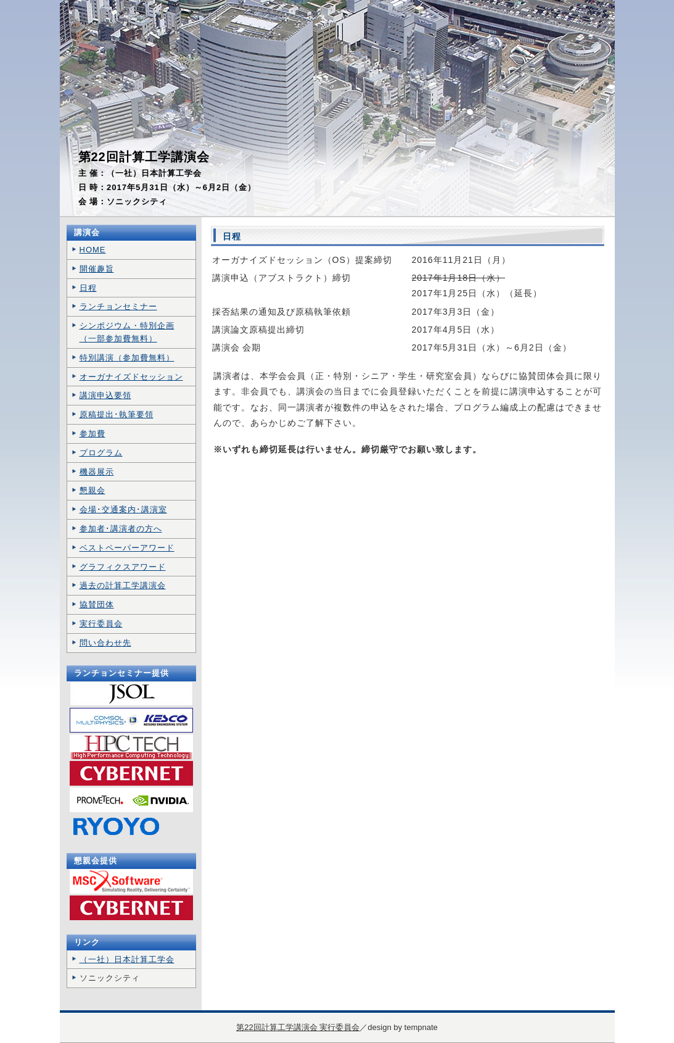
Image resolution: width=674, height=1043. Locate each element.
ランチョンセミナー (118, 306)
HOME (93, 249)
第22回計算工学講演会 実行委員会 (298, 1027)
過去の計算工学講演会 (123, 585)
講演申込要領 (105, 395)
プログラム (101, 452)
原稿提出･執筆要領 (117, 414)
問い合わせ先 (105, 642)
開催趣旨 (97, 268)
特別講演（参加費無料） (127, 357)
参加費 (92, 433)
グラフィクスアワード (123, 566)
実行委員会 (101, 623)
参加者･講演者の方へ (121, 528)
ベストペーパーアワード (127, 547)
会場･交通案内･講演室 (123, 509)
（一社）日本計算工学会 (127, 959)
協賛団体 (97, 604)
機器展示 (97, 471)
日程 (88, 288)
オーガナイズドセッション (131, 376)
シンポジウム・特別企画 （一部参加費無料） (127, 332)
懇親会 (92, 490)
